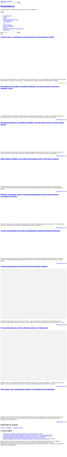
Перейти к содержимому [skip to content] (6, 1)
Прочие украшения (7, 20)
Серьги (5, 18)
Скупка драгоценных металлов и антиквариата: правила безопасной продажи (30, 231)
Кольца (5, 17)
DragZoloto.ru (7, 6)
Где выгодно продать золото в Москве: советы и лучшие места (24, 328)
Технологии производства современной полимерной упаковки (24, 266)
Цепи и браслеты (7, 15)
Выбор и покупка (7, 24)
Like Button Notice (60, 119)
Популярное (6, 29)
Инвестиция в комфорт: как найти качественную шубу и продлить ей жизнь (30, 159)
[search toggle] (2, 34)
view (65, 119)
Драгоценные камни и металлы (10, 19)
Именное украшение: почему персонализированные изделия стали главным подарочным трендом (26, 438)
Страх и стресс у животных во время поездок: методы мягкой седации (27, 37)
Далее (21, 427)
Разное (7, 22)
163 (16, 427)
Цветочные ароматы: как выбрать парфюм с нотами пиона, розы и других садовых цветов (24, 436)
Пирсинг (5, 27)
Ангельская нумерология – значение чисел (13, 28)
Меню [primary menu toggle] (2, 12)
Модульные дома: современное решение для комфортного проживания (27, 389)
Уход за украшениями (8, 26)
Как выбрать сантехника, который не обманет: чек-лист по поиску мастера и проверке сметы (25, 435)
